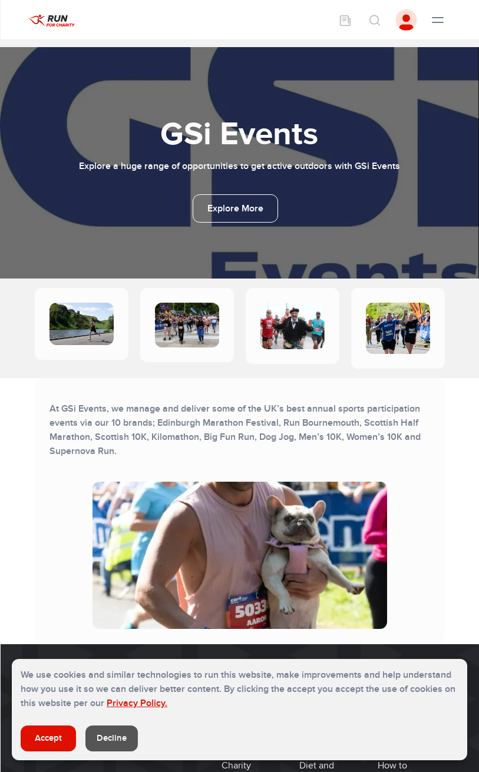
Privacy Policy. (137, 703)
